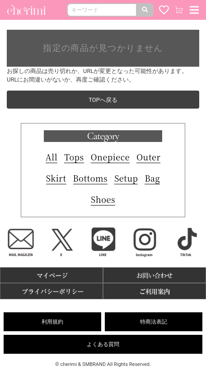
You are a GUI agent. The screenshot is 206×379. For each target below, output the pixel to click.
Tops (74, 157)
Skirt (56, 178)
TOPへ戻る (103, 99)
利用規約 (52, 322)
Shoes (103, 199)
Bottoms (90, 178)
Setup (126, 178)
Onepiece (110, 157)
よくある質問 (103, 344)
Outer (148, 157)
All (52, 157)
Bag (152, 178)
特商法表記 (153, 322)
